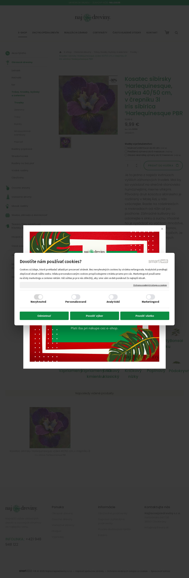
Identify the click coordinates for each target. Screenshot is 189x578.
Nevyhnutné (38, 301)
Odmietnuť (44, 315)
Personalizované (75, 301)
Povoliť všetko (145, 315)
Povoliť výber (94, 315)
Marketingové (150, 301)
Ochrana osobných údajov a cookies (150, 285)
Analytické (113, 301)
